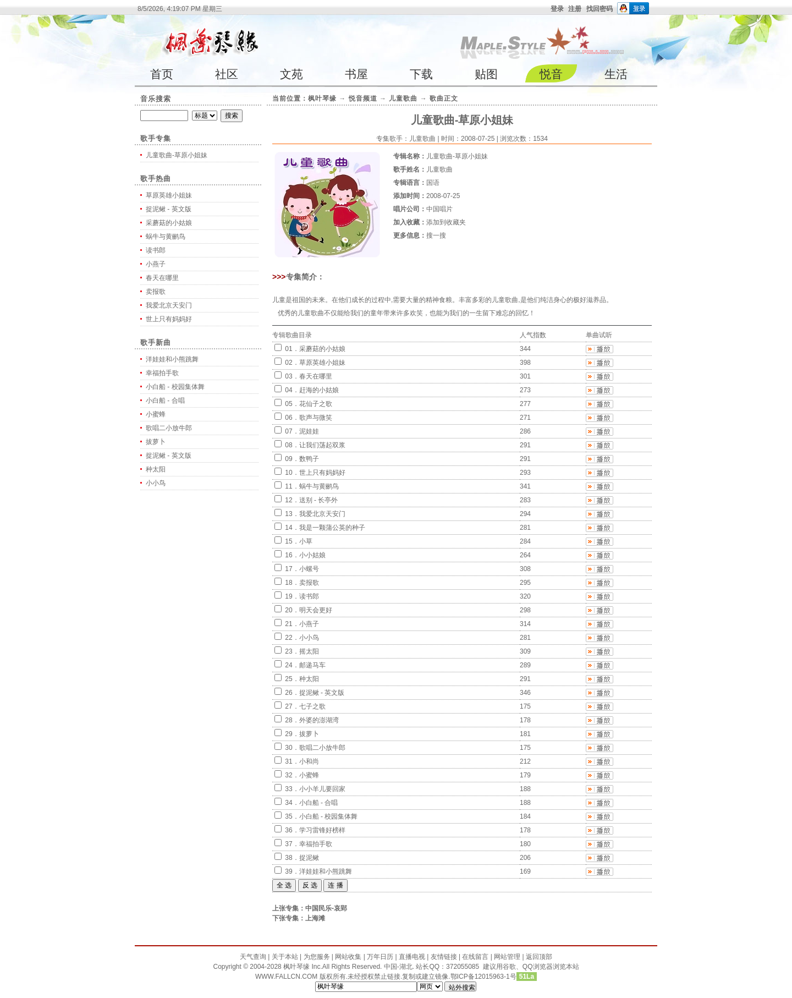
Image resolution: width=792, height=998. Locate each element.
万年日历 (380, 957)
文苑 (291, 74)
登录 (557, 9)
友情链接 (444, 957)
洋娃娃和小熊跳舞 (172, 359)
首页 (161, 74)
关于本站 (285, 957)
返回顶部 (539, 957)
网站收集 (348, 957)
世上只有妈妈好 (169, 319)
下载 (421, 74)
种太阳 (156, 469)
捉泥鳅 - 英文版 (168, 209)
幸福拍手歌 (162, 373)
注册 (574, 9)
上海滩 (315, 918)
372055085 (462, 966)
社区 (226, 74)
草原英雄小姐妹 (169, 195)
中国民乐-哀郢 (326, 908)
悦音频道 (363, 98)
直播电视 (412, 957)
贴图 (486, 74)
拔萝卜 (156, 442)
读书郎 (156, 250)
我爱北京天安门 (169, 305)
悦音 (551, 74)
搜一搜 (436, 235)
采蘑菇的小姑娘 (169, 223)
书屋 (356, 74)
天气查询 (253, 957)
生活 (616, 74)
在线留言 (475, 957)
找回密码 (599, 9)
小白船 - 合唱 (165, 400)
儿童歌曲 (403, 98)
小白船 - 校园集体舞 (175, 387)
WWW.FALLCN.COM (287, 976)
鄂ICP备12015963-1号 (483, 976)
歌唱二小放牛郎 (169, 428)
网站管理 (507, 957)
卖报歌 (156, 291)
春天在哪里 (162, 278)
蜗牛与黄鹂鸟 (165, 236)
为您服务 (317, 957)
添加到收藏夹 (446, 222)
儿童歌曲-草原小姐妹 (176, 155)
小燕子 (156, 264)
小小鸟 (156, 483)
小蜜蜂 (156, 414)
